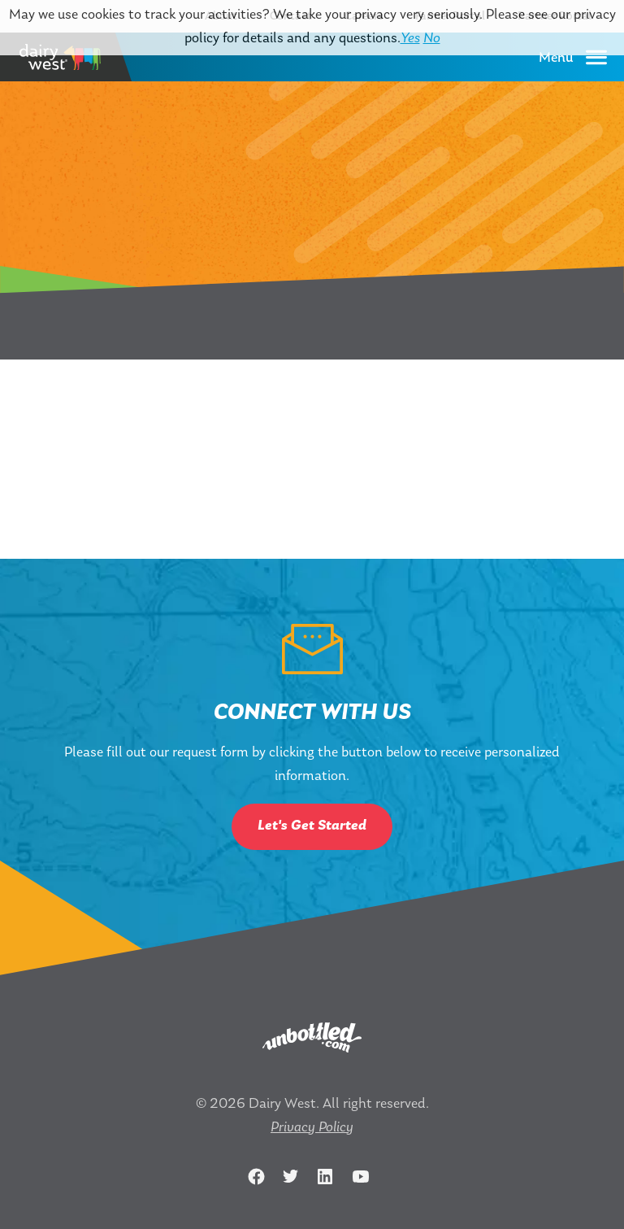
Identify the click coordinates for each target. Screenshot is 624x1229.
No (431, 38)
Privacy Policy (312, 1127)
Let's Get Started (312, 826)
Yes (410, 38)
